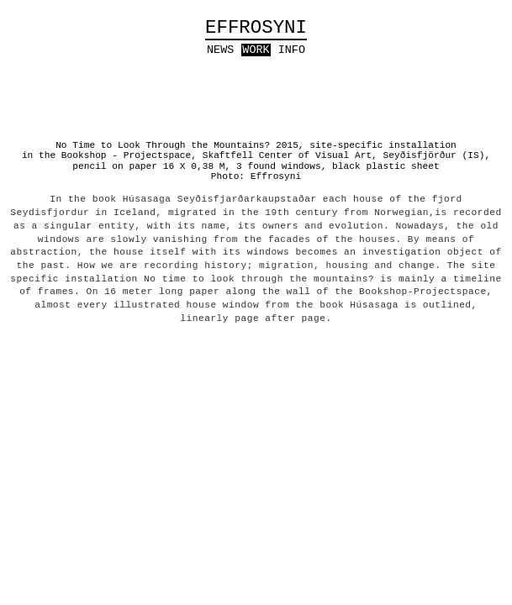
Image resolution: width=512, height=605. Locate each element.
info (291, 50)
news (220, 50)
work (255, 50)
